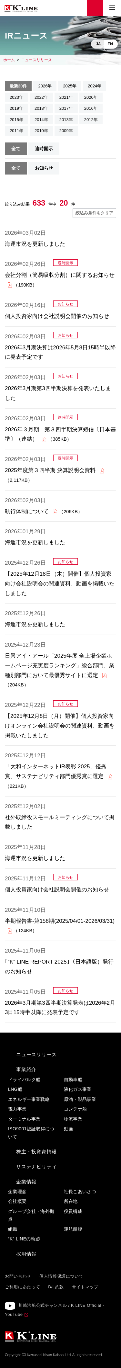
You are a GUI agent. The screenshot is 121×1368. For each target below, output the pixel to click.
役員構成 (73, 1211)
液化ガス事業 (78, 1089)
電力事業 (17, 1109)
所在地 (71, 1201)
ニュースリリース (36, 60)
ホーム (9, 60)
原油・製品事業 (80, 1099)
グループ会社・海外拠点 (31, 1215)
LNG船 (15, 1089)
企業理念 (17, 1191)
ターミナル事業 (24, 1119)
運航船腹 (73, 1229)
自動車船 (73, 1079)
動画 (68, 1128)
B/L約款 (56, 1286)
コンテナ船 (75, 1109)
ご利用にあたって (22, 1286)
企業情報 (26, 1181)
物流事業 (73, 1119)
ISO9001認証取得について (31, 1132)
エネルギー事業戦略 (29, 1099)
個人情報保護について (61, 1276)
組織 (12, 1229)
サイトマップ (85, 1286)
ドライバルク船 (24, 1079)
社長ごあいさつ (80, 1191)
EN (110, 44)
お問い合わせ (18, 1276)
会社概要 (17, 1201)
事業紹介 (26, 1069)
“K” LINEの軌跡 (24, 1238)
